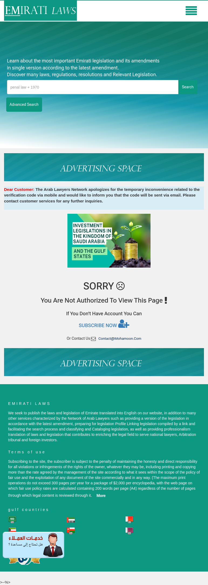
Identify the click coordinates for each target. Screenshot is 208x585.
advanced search (24, 104)
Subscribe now (104, 323)
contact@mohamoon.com (119, 339)
